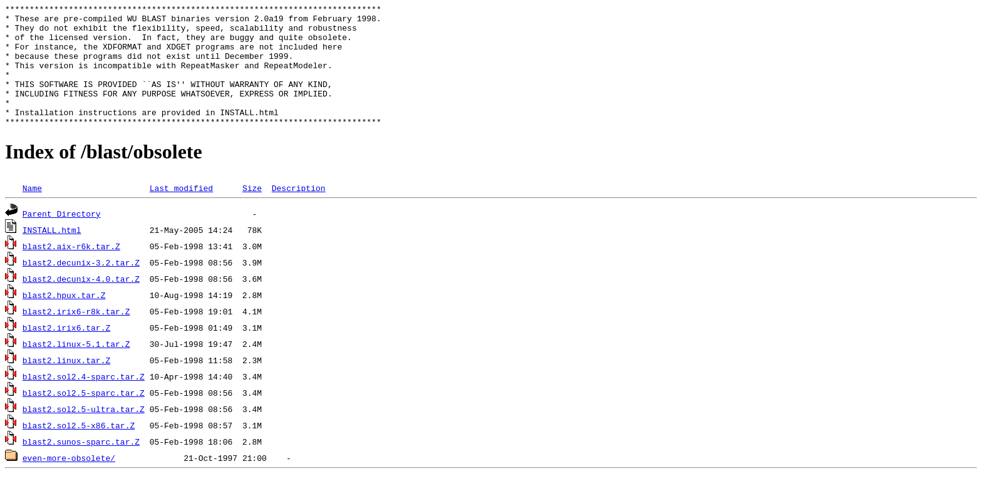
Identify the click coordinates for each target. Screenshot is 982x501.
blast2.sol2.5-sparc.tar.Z (84, 417)
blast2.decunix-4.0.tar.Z (81, 303)
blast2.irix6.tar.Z (66, 352)
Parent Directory (62, 238)
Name (32, 212)
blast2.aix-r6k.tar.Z (71, 270)
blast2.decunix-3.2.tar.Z (81, 286)
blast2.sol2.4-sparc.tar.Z (84, 400)
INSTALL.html (52, 254)
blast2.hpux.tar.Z (64, 319)
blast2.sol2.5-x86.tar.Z (79, 449)
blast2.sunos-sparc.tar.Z (81, 466)
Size (252, 212)
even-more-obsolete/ (69, 482)
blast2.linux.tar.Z (66, 384)
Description (299, 212)
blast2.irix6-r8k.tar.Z (76, 335)
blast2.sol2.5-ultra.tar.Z (84, 433)
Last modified (181, 212)
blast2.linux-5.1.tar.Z (76, 368)
